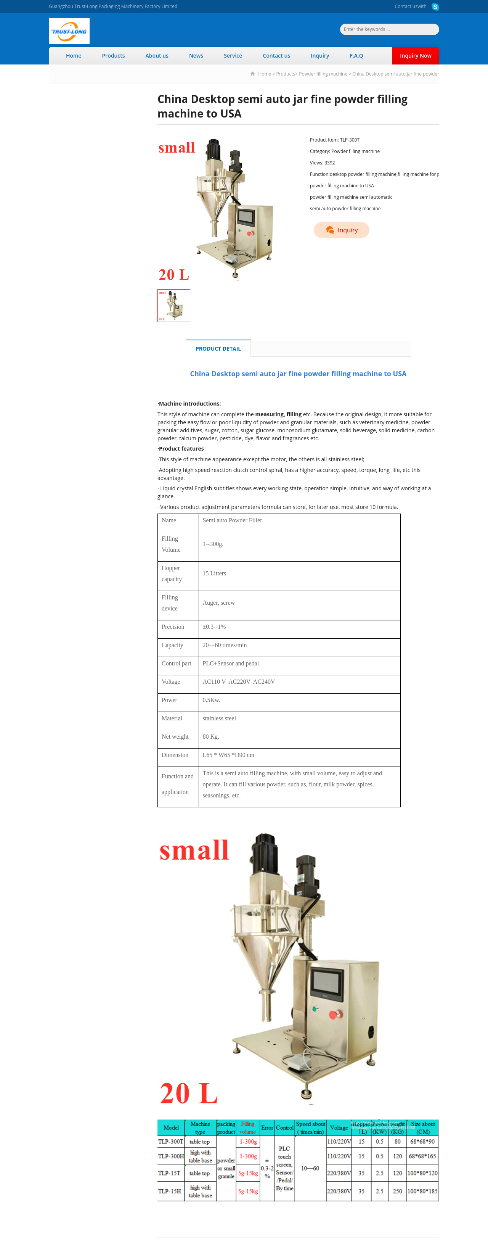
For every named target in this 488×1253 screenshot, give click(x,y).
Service (233, 55)
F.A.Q (356, 55)
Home (74, 55)
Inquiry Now (416, 55)
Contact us (406, 6)
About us (157, 55)
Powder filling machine (323, 74)
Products (113, 55)
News (196, 55)
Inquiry (320, 55)
